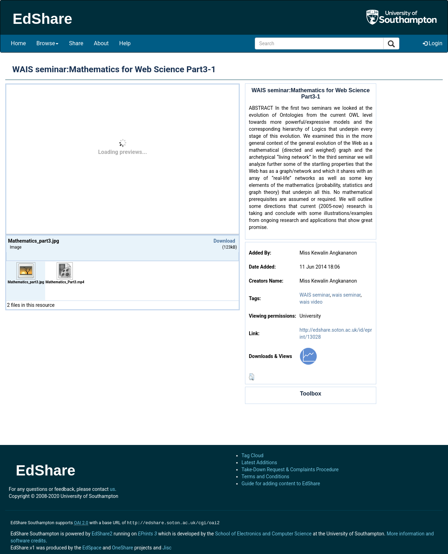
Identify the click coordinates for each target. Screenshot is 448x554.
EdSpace (91, 547)
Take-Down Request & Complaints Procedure (289, 469)
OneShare (122, 547)
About (101, 43)
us (112, 489)
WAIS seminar (315, 295)
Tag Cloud (252, 455)
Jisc (167, 547)
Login (432, 43)
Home (18, 43)
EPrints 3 (147, 533)
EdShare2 (102, 533)
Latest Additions (259, 462)
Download (224, 241)
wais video (311, 302)
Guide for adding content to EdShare (280, 483)
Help (125, 43)
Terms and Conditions (265, 476)
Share (76, 43)
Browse (47, 43)
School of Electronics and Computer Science (263, 533)
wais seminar (346, 295)
